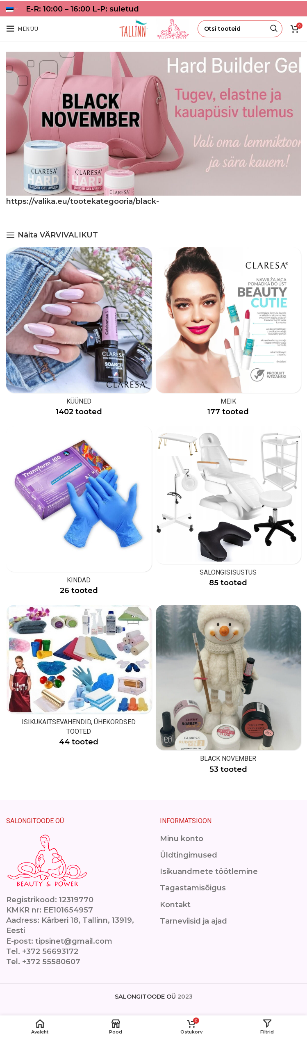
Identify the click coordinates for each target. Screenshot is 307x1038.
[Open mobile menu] (22, 29)
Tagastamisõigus (193, 887)
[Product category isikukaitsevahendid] (79, 678)
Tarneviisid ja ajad (193, 921)
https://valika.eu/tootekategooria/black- (82, 201)
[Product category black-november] (228, 692)
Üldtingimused (188, 855)
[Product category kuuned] (79, 334)
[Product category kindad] (79, 513)
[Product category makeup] (228, 334)
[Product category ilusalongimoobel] (228, 509)
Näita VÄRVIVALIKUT (58, 235)
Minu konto (181, 838)
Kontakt (175, 904)
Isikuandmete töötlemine (209, 871)
